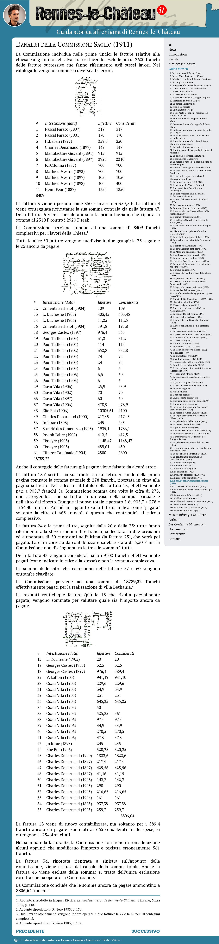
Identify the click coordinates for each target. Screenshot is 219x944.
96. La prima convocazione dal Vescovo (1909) (189, 443)
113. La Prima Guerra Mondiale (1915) (188, 507)
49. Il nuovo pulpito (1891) (182, 269)
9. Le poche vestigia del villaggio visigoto (190, 97)
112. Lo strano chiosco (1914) (184, 504)
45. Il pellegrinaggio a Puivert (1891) (187, 254)
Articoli (174, 519)
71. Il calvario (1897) (180, 352)
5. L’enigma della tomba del (190, 85)
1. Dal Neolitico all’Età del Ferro (185, 73)
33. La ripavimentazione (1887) (185, 205)
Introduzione (178, 54)
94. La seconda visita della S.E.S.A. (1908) (189, 433)
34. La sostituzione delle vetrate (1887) (188, 208)
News (173, 49)
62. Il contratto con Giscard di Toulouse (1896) (189, 321)
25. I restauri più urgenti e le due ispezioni (190, 167)
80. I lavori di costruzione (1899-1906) (188, 385)
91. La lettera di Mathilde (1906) (185, 424)
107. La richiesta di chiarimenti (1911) (188, 486)
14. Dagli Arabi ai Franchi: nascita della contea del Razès (189, 114)
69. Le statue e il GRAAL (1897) (185, 346)
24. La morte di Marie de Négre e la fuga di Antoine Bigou (191, 163)
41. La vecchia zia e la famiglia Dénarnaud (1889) (190, 241)
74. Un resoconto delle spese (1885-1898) (190, 362)
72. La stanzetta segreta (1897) (184, 355)
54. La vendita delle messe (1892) (186, 290)
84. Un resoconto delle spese (184, 397)
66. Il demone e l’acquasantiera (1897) (188, 337)
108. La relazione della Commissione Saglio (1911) (191, 491)
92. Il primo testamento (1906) (184, 427)
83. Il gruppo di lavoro (181, 394)
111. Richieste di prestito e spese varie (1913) (191, 501)
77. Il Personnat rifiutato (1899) (185, 373)
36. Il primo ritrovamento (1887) (185, 216)
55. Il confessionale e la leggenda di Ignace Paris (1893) (191, 294)
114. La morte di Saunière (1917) (185, 510)
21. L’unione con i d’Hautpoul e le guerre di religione (191, 151)
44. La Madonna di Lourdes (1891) (186, 251)
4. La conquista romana (181, 82)
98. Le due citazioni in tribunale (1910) (188, 453)
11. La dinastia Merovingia (182, 103)
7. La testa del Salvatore (181, 91)
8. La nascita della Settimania (184, 94)
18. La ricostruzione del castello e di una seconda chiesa (189, 137)
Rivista (174, 59)
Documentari (178, 529)
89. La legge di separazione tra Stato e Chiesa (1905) (188, 417)
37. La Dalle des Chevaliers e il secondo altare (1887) (189, 221)
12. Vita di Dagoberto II (181, 106)
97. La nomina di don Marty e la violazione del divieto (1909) (190, 449)
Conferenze (177, 534)
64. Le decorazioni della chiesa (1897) (188, 331)
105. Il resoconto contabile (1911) (186, 477)
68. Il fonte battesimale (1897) (184, 343)
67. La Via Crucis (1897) (181, 340)
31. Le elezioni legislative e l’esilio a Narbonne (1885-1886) (187, 195)
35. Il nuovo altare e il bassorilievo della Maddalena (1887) (189, 212)
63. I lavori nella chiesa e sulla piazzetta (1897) (189, 327)
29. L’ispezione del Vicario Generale (187, 185)
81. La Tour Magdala (180, 388)
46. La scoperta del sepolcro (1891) (187, 258)
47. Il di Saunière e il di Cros (189, 261)
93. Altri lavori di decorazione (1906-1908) (190, 430)
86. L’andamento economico (183, 404)
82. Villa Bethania (178, 391)
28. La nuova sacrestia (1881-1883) (186, 182)
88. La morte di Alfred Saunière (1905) (188, 412)
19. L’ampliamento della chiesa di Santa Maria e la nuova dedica (189, 142)
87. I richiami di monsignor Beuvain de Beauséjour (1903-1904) (189, 408)
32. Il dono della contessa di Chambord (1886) (189, 200)
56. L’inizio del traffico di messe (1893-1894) (191, 299)
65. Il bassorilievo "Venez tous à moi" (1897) (191, 334)
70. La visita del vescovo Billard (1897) (188, 349)
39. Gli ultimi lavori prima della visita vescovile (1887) (188, 232)
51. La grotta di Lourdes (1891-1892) (187, 278)
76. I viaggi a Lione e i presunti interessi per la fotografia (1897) (191, 369)
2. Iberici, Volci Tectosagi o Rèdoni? (187, 76)
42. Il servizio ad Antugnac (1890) (186, 245)
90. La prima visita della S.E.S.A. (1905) (188, 421)
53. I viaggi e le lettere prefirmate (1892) (189, 287)
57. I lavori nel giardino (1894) (184, 302)
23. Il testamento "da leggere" (184, 158)
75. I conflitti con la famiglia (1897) (187, 365)
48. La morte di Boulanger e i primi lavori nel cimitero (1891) (190, 265)
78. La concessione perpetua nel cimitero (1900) (190, 378)
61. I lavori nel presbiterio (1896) (186, 317)
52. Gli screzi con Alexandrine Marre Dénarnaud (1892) (188, 283)
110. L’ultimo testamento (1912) (185, 498)
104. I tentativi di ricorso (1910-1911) (187, 474)
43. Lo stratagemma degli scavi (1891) (188, 248)
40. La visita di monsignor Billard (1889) (189, 237)
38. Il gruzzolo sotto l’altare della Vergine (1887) (190, 227)
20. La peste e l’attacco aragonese (186, 147)
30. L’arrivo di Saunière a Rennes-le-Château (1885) (188, 189)
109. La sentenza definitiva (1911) (186, 495)
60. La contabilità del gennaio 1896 (186, 313)
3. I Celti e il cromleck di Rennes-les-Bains (191, 79)
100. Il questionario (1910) (182, 462)
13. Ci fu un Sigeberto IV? (182, 109)
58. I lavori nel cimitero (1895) (184, 305)
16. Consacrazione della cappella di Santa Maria (190, 125)
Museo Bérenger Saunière (187, 515)
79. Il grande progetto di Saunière (186, 382)
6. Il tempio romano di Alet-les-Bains (188, 88)
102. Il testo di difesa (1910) (183, 468)
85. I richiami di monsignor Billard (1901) (190, 400)
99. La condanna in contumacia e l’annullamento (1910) (186, 458)
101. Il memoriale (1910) (181, 465)
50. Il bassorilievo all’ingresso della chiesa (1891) (190, 274)
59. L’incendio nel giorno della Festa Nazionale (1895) (187, 309)
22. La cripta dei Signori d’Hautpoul (187, 155)
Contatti (174, 539)
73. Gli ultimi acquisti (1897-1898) (186, 358)
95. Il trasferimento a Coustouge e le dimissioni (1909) (187, 438)
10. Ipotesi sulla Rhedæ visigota (185, 100)
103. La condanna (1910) (182, 471)
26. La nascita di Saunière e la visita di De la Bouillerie (191, 172)
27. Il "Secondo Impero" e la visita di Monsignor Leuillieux (187, 177)
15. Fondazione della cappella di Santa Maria (188, 120)
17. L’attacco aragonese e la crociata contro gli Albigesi (191, 131)
